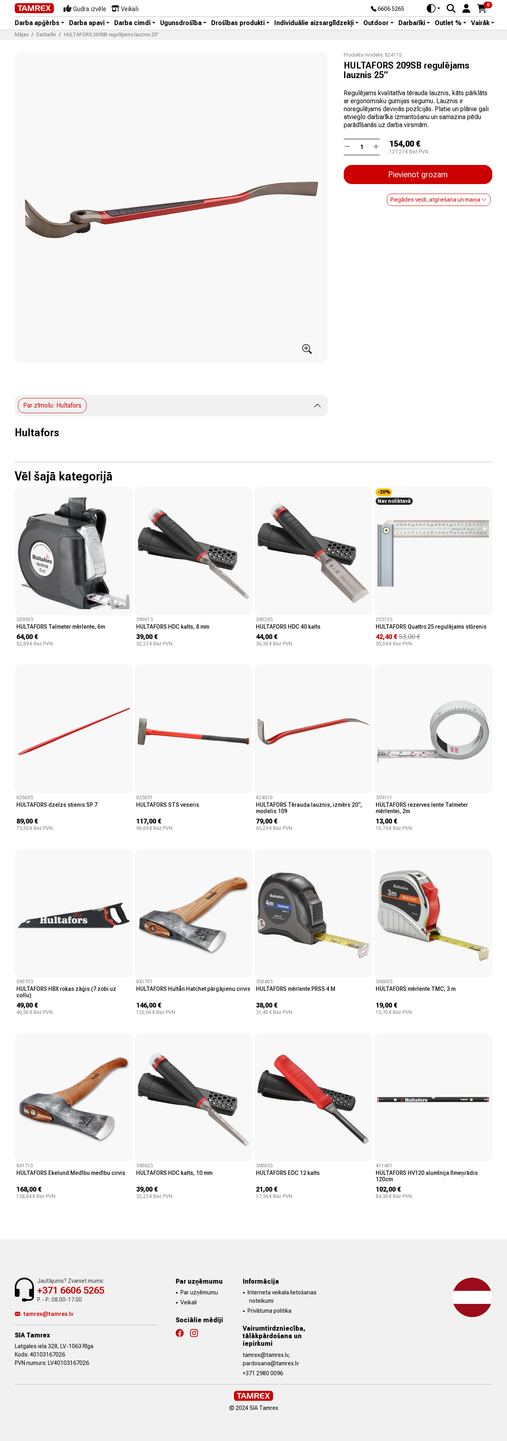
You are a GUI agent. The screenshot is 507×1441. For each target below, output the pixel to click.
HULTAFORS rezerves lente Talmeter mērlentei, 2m (422, 808)
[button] (466, 8)
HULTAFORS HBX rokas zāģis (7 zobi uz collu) (66, 992)
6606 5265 (387, 9)
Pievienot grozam (418, 174)
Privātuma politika (269, 1311)
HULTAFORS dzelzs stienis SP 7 (56, 805)
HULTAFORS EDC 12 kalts (288, 1173)
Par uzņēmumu (199, 1292)
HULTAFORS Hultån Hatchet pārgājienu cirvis (193, 989)
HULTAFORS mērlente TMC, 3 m (416, 989)
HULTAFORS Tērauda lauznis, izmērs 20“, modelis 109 (309, 808)
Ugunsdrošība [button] (181, 23)
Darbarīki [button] (411, 23)
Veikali (188, 1302)
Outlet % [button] (448, 23)
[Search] (451, 8)
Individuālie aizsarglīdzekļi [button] (314, 23)
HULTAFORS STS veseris (167, 805)
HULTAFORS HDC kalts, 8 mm (172, 626)
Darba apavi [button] (87, 23)
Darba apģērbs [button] (37, 23)
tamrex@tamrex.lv (44, 1314)
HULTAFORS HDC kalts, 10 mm (174, 1173)
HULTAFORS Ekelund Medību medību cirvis (70, 1173)
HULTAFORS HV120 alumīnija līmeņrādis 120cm (427, 1176)
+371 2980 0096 (263, 1373)
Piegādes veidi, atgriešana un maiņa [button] (438, 199)
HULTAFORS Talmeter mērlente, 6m (60, 626)
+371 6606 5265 (70, 1290)
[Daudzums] (362, 147)
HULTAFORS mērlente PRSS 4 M (295, 989)
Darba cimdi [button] (132, 23)
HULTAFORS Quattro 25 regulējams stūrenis (431, 626)
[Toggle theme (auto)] (433, 8)
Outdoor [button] (375, 23)
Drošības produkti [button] (238, 23)
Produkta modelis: (364, 55)
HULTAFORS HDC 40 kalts (288, 626)
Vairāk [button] (480, 23)
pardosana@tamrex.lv (271, 1363)
